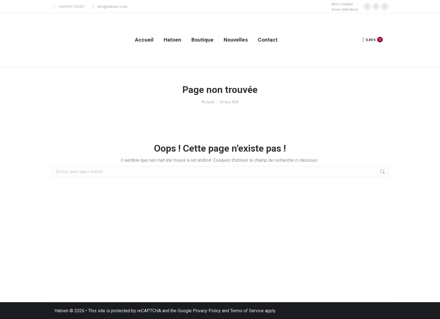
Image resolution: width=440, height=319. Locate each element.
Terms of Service (247, 310)
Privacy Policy (207, 310)
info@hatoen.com (108, 6)
